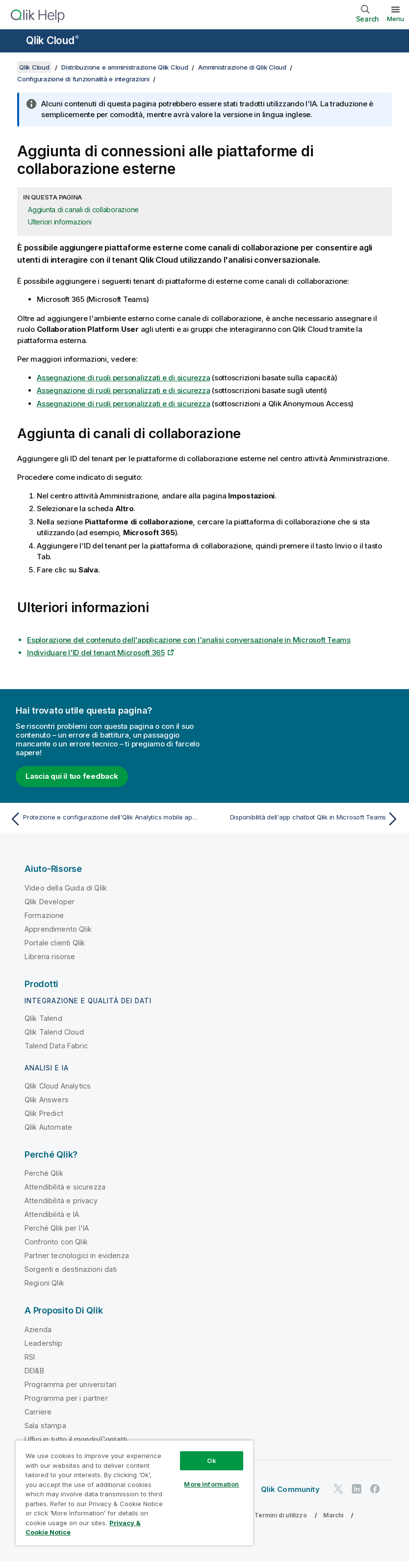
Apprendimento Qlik (58, 929)
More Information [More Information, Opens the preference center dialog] (211, 1484)
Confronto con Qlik (56, 1242)
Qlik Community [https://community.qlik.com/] (290, 1489)
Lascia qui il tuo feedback (72, 776)
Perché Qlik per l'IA (57, 1228)
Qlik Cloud (52, 40)
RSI (30, 1357)
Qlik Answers (47, 1099)
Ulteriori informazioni (60, 222)
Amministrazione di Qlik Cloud (242, 67)
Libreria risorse (50, 956)
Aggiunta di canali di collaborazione (83, 209)
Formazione (44, 915)
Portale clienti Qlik (55, 943)
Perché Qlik (44, 1173)
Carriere (38, 1412)
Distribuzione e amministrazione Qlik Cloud (124, 67)
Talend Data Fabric (56, 1045)
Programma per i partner (66, 1398)
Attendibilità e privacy (61, 1200)
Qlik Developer (50, 901)
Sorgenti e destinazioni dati (71, 1269)
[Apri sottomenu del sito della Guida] (13, 42)
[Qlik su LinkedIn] (356, 1489)
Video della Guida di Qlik (66, 888)
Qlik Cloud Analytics (58, 1086)
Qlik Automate (48, 1127)
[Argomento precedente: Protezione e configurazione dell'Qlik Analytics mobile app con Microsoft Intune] (104, 819)
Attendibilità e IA (52, 1214)
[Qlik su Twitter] (338, 1489)
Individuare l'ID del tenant (96, 652)
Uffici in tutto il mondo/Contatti (76, 1439)
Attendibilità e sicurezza (65, 1187)
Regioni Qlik (44, 1283)
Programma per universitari (70, 1384)
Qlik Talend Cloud (54, 1032)
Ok (211, 1460)
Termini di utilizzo (281, 1515)
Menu (395, 19)
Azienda (38, 1329)
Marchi (333, 1515)
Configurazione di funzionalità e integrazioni (83, 79)
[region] (134, 1492)
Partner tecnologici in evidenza (77, 1255)
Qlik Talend (43, 1018)
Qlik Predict (44, 1113)
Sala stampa (45, 1425)
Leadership (44, 1343)
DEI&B (34, 1370)
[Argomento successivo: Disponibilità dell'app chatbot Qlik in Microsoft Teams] (305, 819)
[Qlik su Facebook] (375, 1489)
